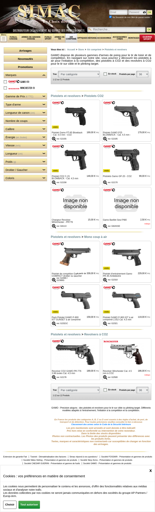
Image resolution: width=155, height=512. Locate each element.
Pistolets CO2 (93, 95)
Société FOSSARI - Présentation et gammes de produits (126, 457)
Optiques (82, 38)
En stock (112, 74)
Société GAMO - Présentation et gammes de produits (107, 463)
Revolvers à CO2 (96, 334)
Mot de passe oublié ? (141, 17)
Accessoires (104, 38)
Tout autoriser (29, 504)
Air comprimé (71, 38)
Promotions (25, 67)
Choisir (9, 504)
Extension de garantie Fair (15, 457)
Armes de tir (60, 38)
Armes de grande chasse (31, 38)
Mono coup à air (95, 236)
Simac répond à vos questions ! (84, 457)
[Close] (150, 470)
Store (81, 49)
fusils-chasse (13, 38)
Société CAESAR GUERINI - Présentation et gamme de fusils (52, 463)
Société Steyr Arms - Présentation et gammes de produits (106, 460)
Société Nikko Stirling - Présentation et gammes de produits (50, 460)
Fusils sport (48, 38)
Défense (92, 38)
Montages (133, 38)
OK (149, 29)
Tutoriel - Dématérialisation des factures (48, 457)
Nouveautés (25, 58)
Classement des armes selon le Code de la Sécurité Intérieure (101, 424)
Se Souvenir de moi (121, 17)
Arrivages (25, 50)
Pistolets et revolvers (116, 49)
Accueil (71, 49)
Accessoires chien (120, 38)
